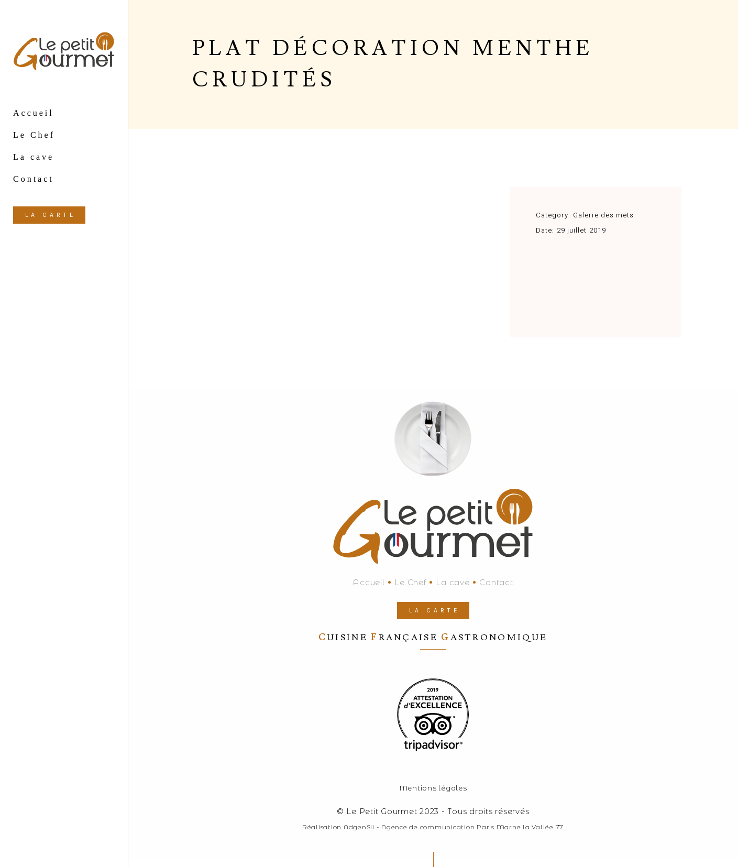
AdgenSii (359, 827)
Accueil (368, 582)
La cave (452, 582)
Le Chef (410, 582)
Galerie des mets (603, 215)
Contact (496, 582)
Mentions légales (433, 788)
